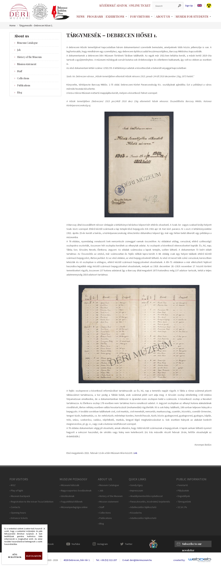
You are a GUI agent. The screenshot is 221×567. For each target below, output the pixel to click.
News (80, 16)
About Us (163, 16)
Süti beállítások (14, 555)
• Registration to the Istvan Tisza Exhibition (31, 501)
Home (12, 25)
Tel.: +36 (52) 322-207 (106, 560)
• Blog (101, 523)
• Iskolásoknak (67, 496)
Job (19, 50)
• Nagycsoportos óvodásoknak (76, 490)
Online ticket (140, 5)
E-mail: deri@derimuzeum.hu (137, 560)
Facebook (48, 544)
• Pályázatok (182, 490)
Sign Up (189, 5)
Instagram (102, 544)
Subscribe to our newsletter (192, 544)
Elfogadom (33, 555)
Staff (19, 71)
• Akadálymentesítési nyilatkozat (146, 496)
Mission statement (26, 64)
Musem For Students (192, 16)
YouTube (75, 544)
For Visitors (140, 16)
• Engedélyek (183, 496)
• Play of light (16, 490)
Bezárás (42, 529)
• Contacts (14, 507)
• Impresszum (136, 490)
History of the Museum (29, 57)
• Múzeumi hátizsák (69, 485)
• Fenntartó (182, 485)
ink (135, 453)
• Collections (104, 512)
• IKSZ (12, 485)
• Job (100, 490)
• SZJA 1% (181, 507)
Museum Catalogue (27, 42)
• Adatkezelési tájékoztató (142, 507)
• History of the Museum (110, 496)
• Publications (105, 518)
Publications (23, 85)
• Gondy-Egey (136, 485)
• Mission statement (108, 501)
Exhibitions (115, 16)
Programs (95, 16)
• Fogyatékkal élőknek (71, 501)
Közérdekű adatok (113, 5)
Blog (19, 92)
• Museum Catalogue (108, 485)
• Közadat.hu (135, 512)
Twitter (128, 544)
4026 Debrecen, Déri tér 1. (77, 560)
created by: (179, 560)
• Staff (101, 507)
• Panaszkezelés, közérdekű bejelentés (149, 501)
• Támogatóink (183, 501)
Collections (23, 78)
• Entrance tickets (18, 518)
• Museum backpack (19, 496)
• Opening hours (17, 512)
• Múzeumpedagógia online (74, 507)
